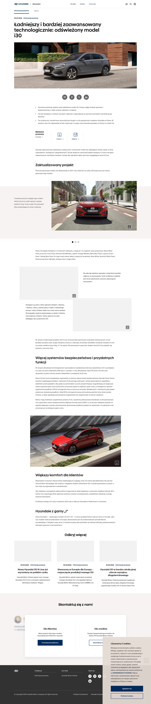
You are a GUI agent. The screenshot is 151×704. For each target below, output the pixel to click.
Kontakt (38, 137)
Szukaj (131, 4)
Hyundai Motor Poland (69, 675)
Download (129, 227)
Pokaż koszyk (127, 4)
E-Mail (64, 97)
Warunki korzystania (98, 694)
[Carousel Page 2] (75, 242)
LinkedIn (86, 97)
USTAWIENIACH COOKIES (122, 673)
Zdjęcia (36, 11)
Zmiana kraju (135, 4)
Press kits (92, 4)
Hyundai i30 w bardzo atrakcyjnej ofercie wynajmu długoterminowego (118, 572)
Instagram (94, 676)
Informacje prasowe (41, 675)
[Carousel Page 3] (78, 242)
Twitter (79, 97)
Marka (82, 4)
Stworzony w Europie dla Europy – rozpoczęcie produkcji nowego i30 (75, 571)
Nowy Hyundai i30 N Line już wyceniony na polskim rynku (33, 571)
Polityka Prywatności (80, 694)
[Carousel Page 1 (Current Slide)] (72, 242)
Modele (73, 4)
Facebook (71, 97)
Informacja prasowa (21, 11)
